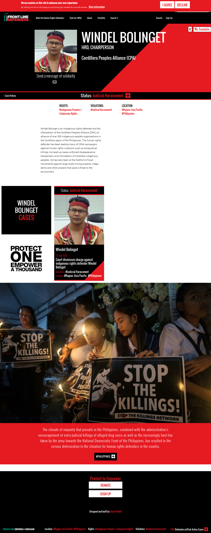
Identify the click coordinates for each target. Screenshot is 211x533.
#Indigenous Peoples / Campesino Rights (70, 111)
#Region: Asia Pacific (132, 110)
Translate (204, 29)
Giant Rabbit (116, 511)
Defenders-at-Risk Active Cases (187, 529)
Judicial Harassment (108, 95)
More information (97, 7)
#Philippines (128, 113)
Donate (159, 17)
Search (114, 17)
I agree (167, 4)
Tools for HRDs (76, 17)
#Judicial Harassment (101, 110)
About (89, 17)
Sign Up (169, 17)
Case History (10, 95)
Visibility (101, 17)
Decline (182, 4)
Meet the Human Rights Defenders (50, 17)
